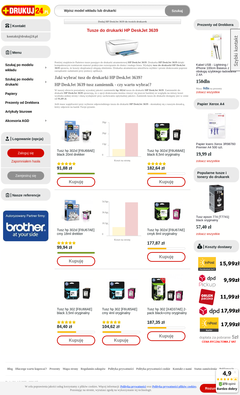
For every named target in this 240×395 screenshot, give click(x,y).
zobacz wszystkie (208, 92)
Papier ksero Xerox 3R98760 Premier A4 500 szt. (216, 145)
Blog (10, 368)
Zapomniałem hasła (25, 161)
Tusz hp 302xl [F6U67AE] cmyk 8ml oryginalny (166, 232)
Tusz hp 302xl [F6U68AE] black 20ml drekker (75, 152)
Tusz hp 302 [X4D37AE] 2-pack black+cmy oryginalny (167, 311)
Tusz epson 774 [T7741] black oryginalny (212, 218)
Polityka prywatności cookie (153, 368)
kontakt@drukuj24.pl (22, 36)
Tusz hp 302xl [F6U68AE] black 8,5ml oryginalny (166, 152)
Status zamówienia (206, 368)
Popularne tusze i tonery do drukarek (213, 175)
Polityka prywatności (120, 368)
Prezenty (55, 368)
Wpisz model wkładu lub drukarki (57, 7)
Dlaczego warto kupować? (31, 368)
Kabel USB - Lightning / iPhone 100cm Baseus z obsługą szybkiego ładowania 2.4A (216, 69)
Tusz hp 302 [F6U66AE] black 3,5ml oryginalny (74, 311)
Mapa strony (70, 368)
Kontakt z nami (182, 368)
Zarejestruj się (25, 176)
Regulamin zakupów (93, 368)
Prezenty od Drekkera (215, 25)
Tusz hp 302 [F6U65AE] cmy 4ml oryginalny (119, 311)
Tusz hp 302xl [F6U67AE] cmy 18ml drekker (75, 232)
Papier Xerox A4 (210, 104)
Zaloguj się (26, 153)
